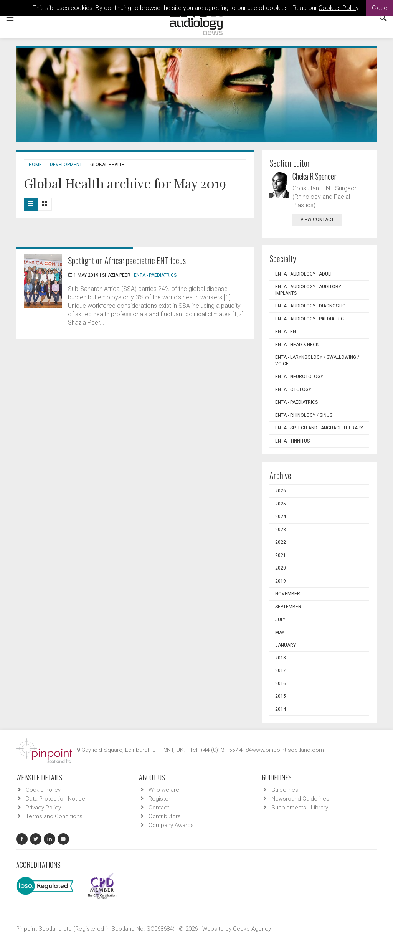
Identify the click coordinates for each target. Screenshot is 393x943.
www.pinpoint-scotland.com (288, 749)
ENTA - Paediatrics (155, 275)
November (287, 593)
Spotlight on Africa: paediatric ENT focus (127, 260)
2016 (280, 683)
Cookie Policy (43, 789)
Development (66, 164)
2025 (280, 504)
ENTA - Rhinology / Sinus (303, 415)
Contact (159, 807)
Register (159, 798)
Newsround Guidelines (300, 798)
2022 (280, 542)
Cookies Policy (338, 8)
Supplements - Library (299, 807)
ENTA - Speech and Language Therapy (319, 428)
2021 (280, 555)
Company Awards (171, 825)
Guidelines (284, 789)
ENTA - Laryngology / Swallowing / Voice (317, 361)
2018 (280, 658)
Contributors (165, 816)
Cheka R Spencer (314, 176)
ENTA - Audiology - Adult (303, 274)
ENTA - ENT (287, 331)
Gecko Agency (252, 928)
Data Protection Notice (55, 798)
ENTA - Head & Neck (297, 344)
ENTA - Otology (293, 389)
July (280, 619)
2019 (280, 581)
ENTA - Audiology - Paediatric (309, 319)
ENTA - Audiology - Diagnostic (310, 306)
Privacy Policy (43, 807)
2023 (280, 529)
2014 (280, 709)
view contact (317, 219)
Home (35, 164)
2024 (280, 516)
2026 (280, 491)
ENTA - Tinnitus (292, 441)
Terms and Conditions (54, 816)
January (285, 645)
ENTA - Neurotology (299, 376)
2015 (280, 696)
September (288, 606)
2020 (280, 568)
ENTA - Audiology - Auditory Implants (308, 290)
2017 (280, 670)
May (279, 632)
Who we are (164, 789)
